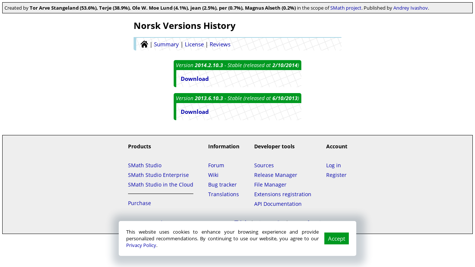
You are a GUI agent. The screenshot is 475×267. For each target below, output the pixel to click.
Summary (166, 44)
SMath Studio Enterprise (158, 174)
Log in (333, 165)
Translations (223, 194)
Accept (336, 238)
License (194, 44)
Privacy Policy (141, 245)
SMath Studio (144, 165)
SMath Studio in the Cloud (160, 184)
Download (195, 78)
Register (336, 174)
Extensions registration (282, 194)
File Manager (270, 184)
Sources (264, 165)
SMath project (345, 7)
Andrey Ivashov (410, 7)
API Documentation (278, 203)
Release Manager (275, 174)
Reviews (220, 44)
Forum (216, 165)
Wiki (213, 174)
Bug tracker (222, 184)
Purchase (139, 203)
